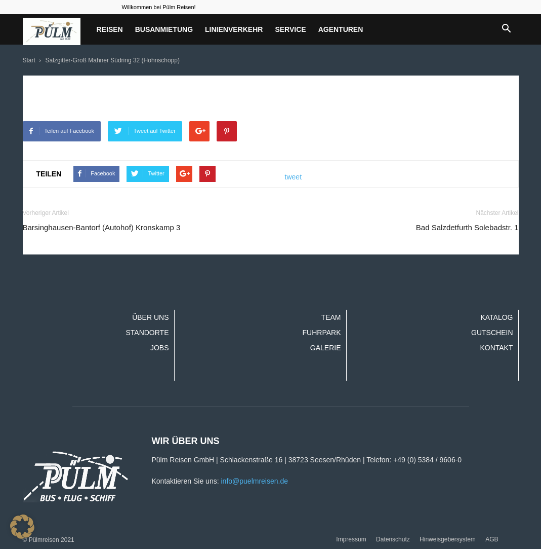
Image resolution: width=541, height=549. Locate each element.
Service (290, 29)
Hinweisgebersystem (448, 539)
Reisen (110, 29)
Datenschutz (393, 539)
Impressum (351, 539)
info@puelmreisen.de (254, 481)
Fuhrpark (322, 332)
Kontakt (496, 348)
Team (331, 317)
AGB (491, 539)
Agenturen (340, 29)
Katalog (496, 317)
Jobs (159, 348)
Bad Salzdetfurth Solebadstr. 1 (467, 227)
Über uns (150, 317)
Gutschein (492, 332)
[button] (506, 29)
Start (29, 60)
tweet (293, 177)
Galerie (325, 348)
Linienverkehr (234, 29)
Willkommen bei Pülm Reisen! (159, 7)
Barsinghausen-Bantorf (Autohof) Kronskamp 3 (102, 227)
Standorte (147, 332)
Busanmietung (164, 29)
